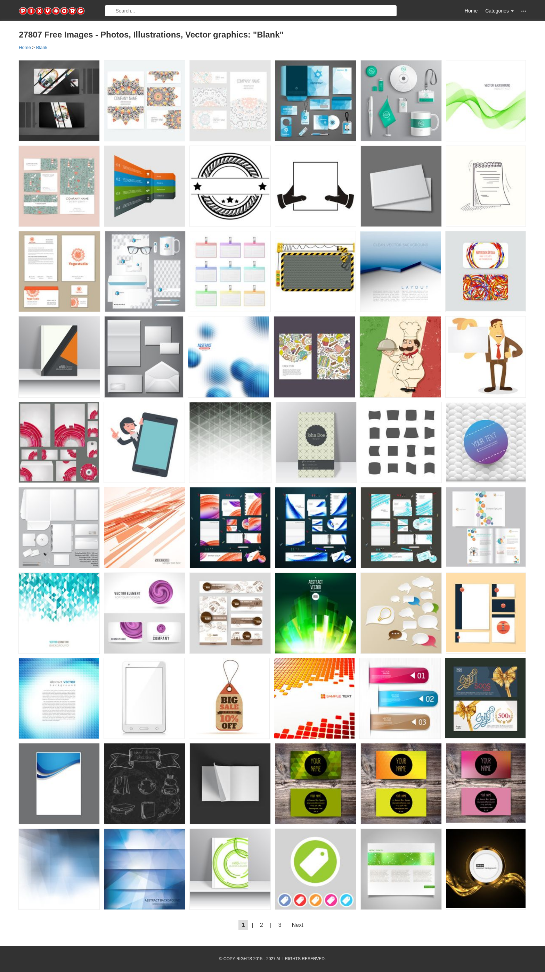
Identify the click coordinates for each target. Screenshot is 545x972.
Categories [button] (499, 11)
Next (297, 925)
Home (471, 11)
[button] (524, 11)
